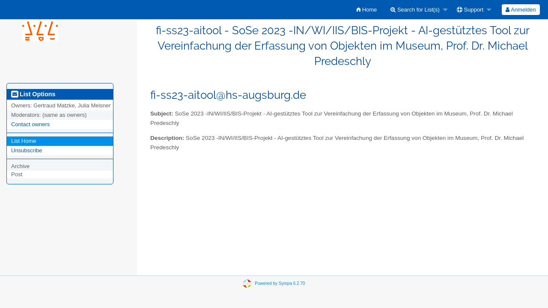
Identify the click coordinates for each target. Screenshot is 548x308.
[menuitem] (367, 9)
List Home (23, 141)
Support (470, 9)
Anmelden (521, 9)
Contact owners (30, 124)
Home (367, 9)
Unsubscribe (26, 150)
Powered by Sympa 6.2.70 (280, 283)
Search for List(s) (415, 9)
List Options (33, 94)
